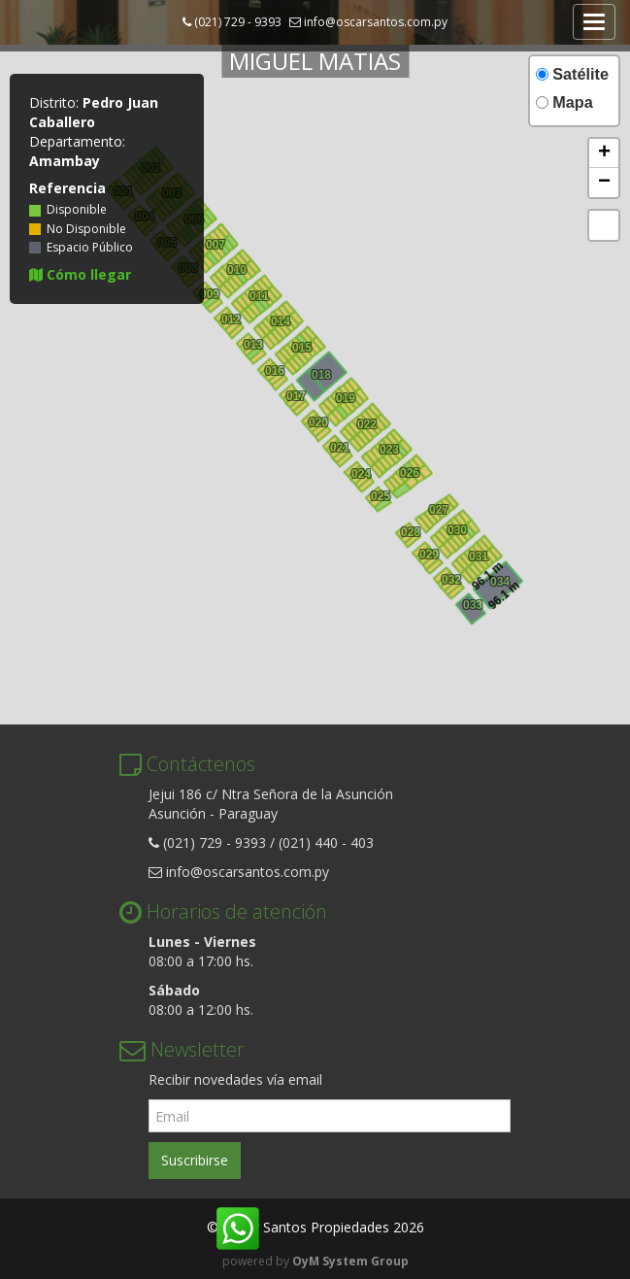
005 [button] (214, 311)
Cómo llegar (80, 274)
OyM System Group (350, 1261)
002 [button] (425, 477)
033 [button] (471, 603)
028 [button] (408, 530)
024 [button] (359, 472)
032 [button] (449, 578)
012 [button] (414, 471)
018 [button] (319, 373)
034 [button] (498, 580)
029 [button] (427, 552)
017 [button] (294, 394)
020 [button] (316, 420)
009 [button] (204, 271)
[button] (603, 153)
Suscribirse (194, 1160)
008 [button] (422, 529)
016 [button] (219, 240)
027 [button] (437, 508)
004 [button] (411, 487)
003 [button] (382, 510)
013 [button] (251, 343)
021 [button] (338, 446)
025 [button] (378, 494)
